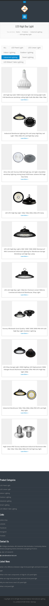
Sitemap (33, 602)
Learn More (24, 100)
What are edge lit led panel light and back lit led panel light (18, 578)
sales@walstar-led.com (9, 555)
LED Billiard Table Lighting (13, 62)
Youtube (2, 536)
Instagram (3, 532)
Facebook (3, 528)
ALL (5, 48)
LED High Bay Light (26, 34)
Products (25, 32)
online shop (3, 520)
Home (18, 32)
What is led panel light (7, 586)
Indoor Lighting (9, 52)
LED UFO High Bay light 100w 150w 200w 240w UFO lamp (24, 213)
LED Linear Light (34, 48)
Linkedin (2, 524)
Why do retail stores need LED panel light (13, 582)
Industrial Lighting (36, 32)
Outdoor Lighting (26, 52)
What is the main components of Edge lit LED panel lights (18, 575)
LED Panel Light (17, 48)
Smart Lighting (27, 57)
